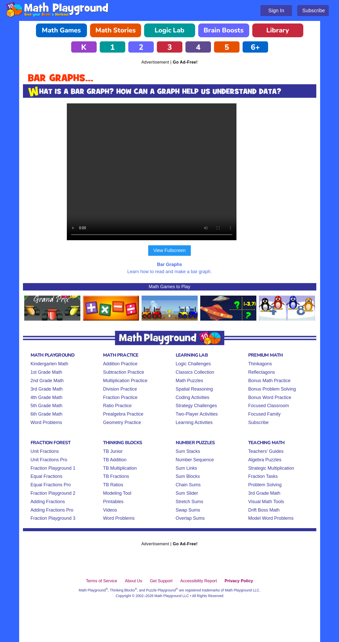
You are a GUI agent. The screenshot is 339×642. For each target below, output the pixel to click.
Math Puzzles (189, 380)
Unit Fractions (45, 451)
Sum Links (186, 468)
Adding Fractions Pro (52, 510)
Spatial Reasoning (194, 389)
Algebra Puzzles (264, 459)
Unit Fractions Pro (49, 459)
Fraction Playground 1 (53, 468)
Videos (110, 510)
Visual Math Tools (266, 501)
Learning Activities (194, 422)
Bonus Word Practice (269, 397)
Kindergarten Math (49, 363)
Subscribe (313, 10)
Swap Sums (188, 510)
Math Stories (115, 30)
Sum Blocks (188, 476)
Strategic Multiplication (271, 468)
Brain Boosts (224, 30)
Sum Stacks (188, 451)
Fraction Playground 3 (53, 518)
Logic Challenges (193, 363)
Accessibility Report (198, 580)
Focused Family (264, 414)
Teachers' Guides (266, 451)
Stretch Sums (189, 501)
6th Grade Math (46, 414)
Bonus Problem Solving (272, 389)
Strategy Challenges (196, 405)
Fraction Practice (120, 397)
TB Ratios (113, 484)
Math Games (61, 30)
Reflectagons (261, 372)
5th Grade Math (46, 405)
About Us (133, 580)
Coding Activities (192, 397)
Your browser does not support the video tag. (169, 171)
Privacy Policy (238, 580)
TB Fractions (116, 476)
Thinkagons (260, 363)
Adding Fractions (48, 501)
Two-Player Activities (197, 414)
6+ (255, 47)
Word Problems (46, 422)
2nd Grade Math (47, 380)
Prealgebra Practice (123, 414)
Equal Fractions (46, 476)
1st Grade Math (46, 372)
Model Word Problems (271, 518)
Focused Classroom (268, 405)
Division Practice (120, 389)
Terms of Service (101, 580)
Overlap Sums (190, 518)
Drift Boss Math (264, 510)
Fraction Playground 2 (53, 493)
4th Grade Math (46, 397)
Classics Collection (195, 372)
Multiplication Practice (125, 380)
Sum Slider (187, 493)
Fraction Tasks (263, 476)
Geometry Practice (122, 422)
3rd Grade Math (47, 389)
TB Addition (115, 459)
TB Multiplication (120, 468)
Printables (113, 501)
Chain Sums (188, 484)
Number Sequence (195, 459)
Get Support (161, 580)
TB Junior (113, 451)
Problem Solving (265, 484)
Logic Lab (169, 30)
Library (277, 30)
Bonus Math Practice (269, 380)
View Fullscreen (169, 250)
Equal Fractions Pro (51, 484)
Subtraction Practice (123, 372)
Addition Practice (120, 363)
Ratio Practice (117, 405)
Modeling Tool (117, 493)
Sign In (276, 10)
